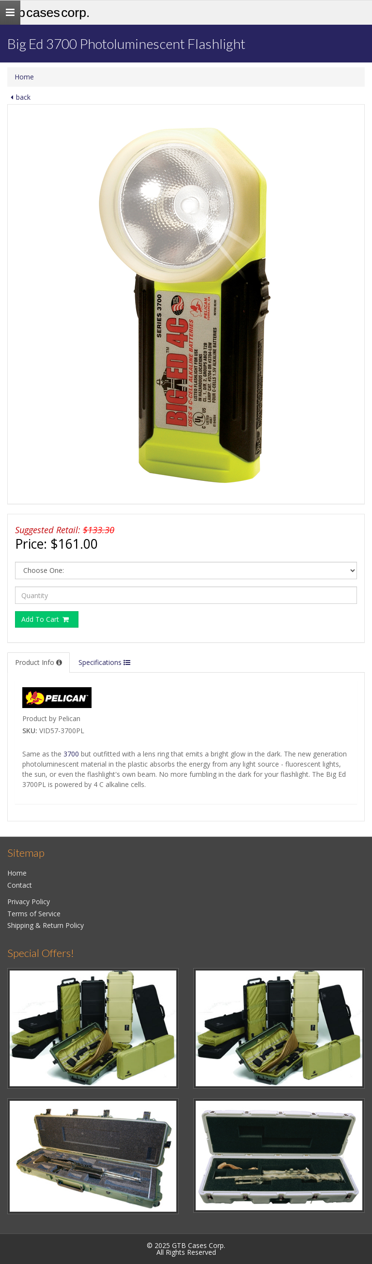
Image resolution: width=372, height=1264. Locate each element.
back (19, 97)
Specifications (104, 662)
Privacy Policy (28, 901)
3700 (71, 753)
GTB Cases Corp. (48, 12)
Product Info (38, 662)
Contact (19, 885)
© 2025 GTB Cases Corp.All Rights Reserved (186, 1249)
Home (24, 76)
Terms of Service (34, 913)
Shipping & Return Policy (45, 925)
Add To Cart (45, 619)
